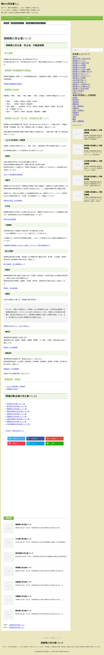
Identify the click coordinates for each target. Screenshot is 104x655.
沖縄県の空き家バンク (23, 596)
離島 (74, 119)
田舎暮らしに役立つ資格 (81, 69)
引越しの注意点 (78, 91)
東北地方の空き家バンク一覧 (17, 406)
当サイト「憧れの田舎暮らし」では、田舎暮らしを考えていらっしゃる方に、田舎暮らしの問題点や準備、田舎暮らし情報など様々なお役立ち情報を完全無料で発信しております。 (52, 646)
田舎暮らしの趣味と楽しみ (82, 71)
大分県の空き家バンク (23, 539)
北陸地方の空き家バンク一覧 (17, 414)
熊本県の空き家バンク (23, 611)
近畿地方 (76, 108)
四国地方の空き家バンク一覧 (17, 421)
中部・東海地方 (78, 106)
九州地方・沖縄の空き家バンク (14, 430)
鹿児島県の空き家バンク (24, 553)
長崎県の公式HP (12, 389)
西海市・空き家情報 (10, 288)
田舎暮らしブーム (79, 61)
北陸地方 (76, 102)
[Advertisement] (41, 29)
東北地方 (76, 100)
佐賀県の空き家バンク (23, 582)
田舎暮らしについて (81, 54)
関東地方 (76, 104)
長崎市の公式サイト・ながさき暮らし (17, 326)
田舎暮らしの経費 (79, 78)
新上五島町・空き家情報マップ (14, 264)
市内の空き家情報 (10, 219)
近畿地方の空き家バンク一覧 (17, 416)
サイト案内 (26, 18)
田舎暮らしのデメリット (81, 76)
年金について (77, 93)
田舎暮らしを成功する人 (81, 84)
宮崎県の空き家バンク (23, 567)
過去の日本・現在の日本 (81, 58)
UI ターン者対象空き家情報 (13, 174)
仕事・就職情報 (78, 121)
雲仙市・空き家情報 (10, 347)
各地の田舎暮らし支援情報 (84, 95)
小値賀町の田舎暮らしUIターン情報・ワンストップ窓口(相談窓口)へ (27, 245)
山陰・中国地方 (78, 110)
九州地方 (76, 115)
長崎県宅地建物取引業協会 (13, 84)
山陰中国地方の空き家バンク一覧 (18, 419)
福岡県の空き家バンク (23, 524)
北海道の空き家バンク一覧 (16, 404)
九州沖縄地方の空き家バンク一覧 (18, 424)
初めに (75, 56)
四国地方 (76, 112)
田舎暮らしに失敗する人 (81, 86)
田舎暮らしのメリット (81, 73)
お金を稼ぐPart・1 (79, 80)
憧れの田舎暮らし (10, 4)
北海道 (75, 97)
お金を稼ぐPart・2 (79, 82)
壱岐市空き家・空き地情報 (13, 200)
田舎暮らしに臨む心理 (81, 63)
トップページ (10, 18)
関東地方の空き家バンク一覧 (17, 409)
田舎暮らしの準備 (79, 65)
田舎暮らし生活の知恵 (81, 88)
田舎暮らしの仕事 (79, 67)
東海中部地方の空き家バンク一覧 (18, 411)
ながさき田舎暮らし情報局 (16, 386)
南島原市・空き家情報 (11, 369)
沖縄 (74, 117)
